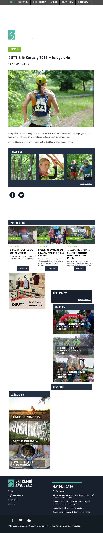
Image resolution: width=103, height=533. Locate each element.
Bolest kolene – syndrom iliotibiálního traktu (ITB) (71, 512)
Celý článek (23, 268)
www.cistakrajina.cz (66, 142)
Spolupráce (13, 499)
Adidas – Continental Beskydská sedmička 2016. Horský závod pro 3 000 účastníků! (73, 496)
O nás (10, 491)
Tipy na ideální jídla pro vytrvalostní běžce (68, 508)
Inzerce (11, 504)
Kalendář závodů (22, 2)
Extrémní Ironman (59, 491)
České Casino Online (58, 393)
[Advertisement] (52, 209)
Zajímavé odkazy (15, 495)
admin (25, 64)
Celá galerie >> (86, 183)
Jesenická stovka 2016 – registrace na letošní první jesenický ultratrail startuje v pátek (71, 502)
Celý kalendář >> (84, 299)
